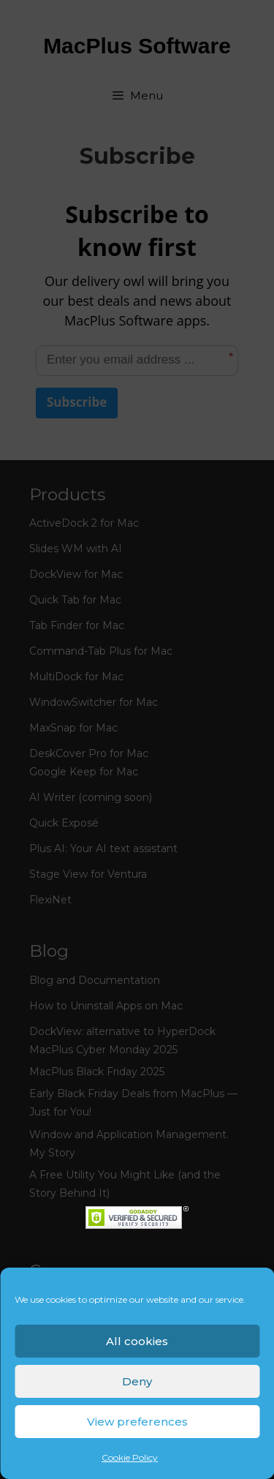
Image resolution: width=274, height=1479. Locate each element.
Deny (137, 1381)
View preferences (137, 1422)
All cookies (137, 1341)
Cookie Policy (130, 1457)
